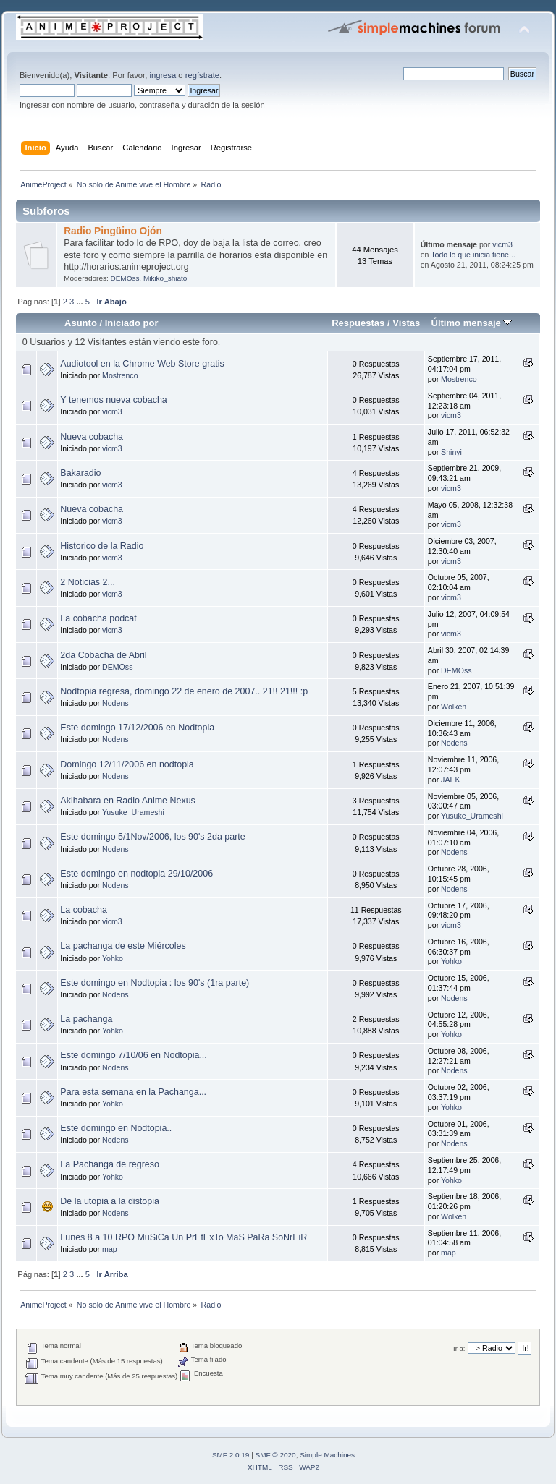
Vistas (406, 322)
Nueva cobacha (91, 437)
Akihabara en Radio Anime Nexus (127, 801)
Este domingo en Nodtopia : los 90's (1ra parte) (154, 983)
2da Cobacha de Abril (103, 655)
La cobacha (83, 910)
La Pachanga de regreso (109, 1164)
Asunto (80, 322)
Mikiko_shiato (165, 278)
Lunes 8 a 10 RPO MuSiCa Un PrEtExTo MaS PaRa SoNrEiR (183, 1237)
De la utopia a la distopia (109, 1201)
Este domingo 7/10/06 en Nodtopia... (133, 1055)
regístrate (202, 75)
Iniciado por (132, 322)
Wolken (453, 706)
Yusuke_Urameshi (133, 812)
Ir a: (459, 1348)
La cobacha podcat (98, 618)
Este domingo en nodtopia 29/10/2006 (136, 874)
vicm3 (502, 244)
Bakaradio (80, 473)
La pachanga (86, 1019)
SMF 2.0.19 (231, 1455)
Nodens (115, 703)
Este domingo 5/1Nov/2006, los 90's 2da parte (152, 837)
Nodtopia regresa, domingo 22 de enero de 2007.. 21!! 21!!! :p (184, 691)
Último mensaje (471, 322)
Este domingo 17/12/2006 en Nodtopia (137, 727)
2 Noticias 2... (87, 582)
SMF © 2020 (276, 1455)
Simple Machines (327, 1455)
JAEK (450, 779)
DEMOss (124, 278)
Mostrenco (120, 375)
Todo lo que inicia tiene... (473, 254)
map (109, 1249)
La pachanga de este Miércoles (122, 946)
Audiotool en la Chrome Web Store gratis (142, 364)
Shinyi (451, 452)
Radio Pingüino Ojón (113, 231)
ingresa (162, 75)
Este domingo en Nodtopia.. (116, 1128)
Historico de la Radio (101, 546)
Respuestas (358, 322)
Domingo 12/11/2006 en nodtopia (126, 764)
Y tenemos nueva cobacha (113, 400)
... (80, 301)
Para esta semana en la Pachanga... (133, 1092)
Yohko (112, 958)
